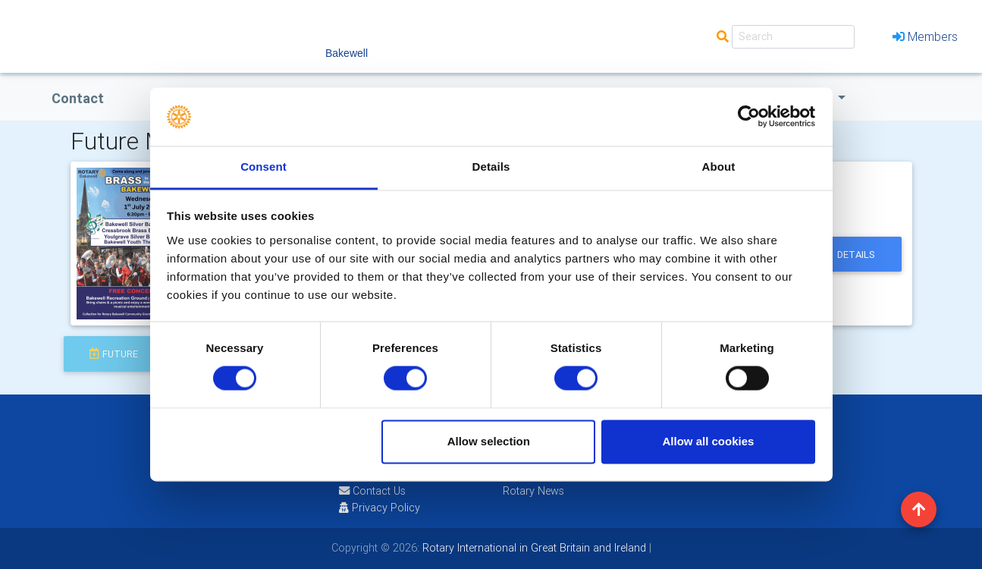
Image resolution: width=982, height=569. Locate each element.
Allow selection (488, 441)
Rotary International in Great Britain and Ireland (532, 548)
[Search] (793, 37)
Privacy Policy (379, 507)
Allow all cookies (708, 441)
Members (925, 36)
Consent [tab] (263, 166)
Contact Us (372, 491)
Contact (78, 98)
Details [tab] (491, 166)
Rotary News (533, 491)
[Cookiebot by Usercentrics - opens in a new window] (748, 116)
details (856, 254)
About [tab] (719, 166)
